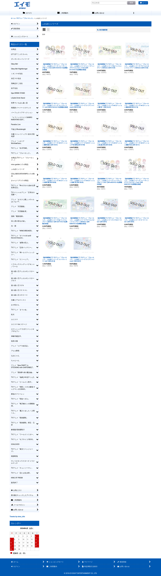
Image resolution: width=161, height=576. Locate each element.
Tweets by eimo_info (17, 516)
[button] (133, 13)
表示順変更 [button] (102, 30)
